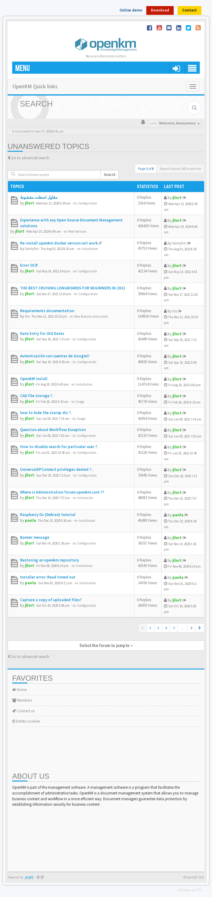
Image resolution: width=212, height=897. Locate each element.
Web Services (77, 231)
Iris (27, 316)
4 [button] (166, 628)
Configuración (87, 271)
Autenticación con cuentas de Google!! (54, 356)
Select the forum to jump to (106, 645)
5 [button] (174, 628)
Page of (146, 168)
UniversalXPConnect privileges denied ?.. (56, 469)
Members (22, 700)
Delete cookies (26, 721)
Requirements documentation (47, 310)
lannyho (32, 248)
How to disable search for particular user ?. (59, 446)
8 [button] (191, 628)
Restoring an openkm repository (49, 560)
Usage (80, 402)
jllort (29, 203)
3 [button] (158, 628)
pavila (30, 520)
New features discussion (91, 316)
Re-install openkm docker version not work (59, 243)
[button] (199, 627)
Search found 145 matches (180, 168)
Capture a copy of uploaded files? (51, 599)
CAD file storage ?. (36, 395)
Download (160, 10)
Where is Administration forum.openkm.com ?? (62, 492)
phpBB (29, 877)
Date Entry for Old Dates (42, 333)
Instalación (85, 498)
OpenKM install (33, 378)
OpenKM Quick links (34, 86)
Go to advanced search (30, 157)
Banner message (34, 537)
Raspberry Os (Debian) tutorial (47, 514)
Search (109, 175)
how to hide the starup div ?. (45, 412)
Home (19, 689)
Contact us (23, 710)
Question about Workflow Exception (53, 429)
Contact (189, 10)
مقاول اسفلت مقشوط (38, 197)
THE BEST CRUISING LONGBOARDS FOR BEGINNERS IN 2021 (72, 288)
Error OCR (29, 265)
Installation (90, 249)
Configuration (87, 203)
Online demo (131, 10)
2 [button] (150, 628)
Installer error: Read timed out (47, 577)
